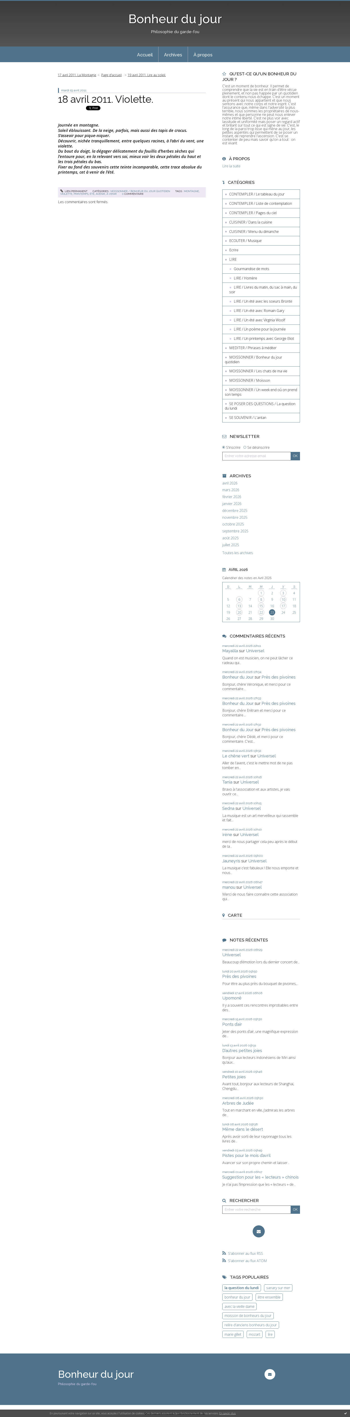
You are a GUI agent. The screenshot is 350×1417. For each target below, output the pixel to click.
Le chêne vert (235, 756)
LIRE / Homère (245, 278)
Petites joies (234, 1077)
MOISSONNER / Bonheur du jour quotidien (140, 191)
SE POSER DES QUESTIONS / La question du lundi (260, 406)
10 (283, 599)
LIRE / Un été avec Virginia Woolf (259, 320)
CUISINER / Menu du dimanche (254, 231)
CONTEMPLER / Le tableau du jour (257, 194)
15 (261, 606)
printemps (81, 193)
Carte (235, 915)
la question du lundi (242, 1287)
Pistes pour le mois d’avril (246, 1155)
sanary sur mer (278, 1287)
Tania (227, 782)
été (92, 193)
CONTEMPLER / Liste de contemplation (260, 203)
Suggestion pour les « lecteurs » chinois (260, 1177)
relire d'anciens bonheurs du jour (251, 1325)
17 (283, 606)
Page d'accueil (111, 75)
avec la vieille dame (239, 1306)
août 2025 (230, 538)
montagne (191, 191)
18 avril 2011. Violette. (105, 99)
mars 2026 (230, 490)
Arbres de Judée (238, 1103)
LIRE (233, 259)
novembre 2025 (234, 517)
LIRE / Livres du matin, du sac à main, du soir (263, 289)
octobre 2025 (233, 524)
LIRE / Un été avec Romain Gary (259, 310)
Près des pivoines (279, 677)
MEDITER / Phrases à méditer (253, 347)
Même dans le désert (242, 1129)
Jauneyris (231, 861)
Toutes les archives (237, 553)
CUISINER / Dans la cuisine (250, 222)
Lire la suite (231, 166)
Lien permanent (74, 191)
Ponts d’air (232, 1024)
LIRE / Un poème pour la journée (260, 329)
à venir (111, 193)
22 (261, 612)
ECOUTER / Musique (245, 240)
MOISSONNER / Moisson (249, 380)
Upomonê (232, 998)
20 (239, 612)
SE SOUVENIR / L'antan (247, 417)
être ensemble (269, 1297)
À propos (203, 54)
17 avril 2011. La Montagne (77, 75)
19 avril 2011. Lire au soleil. (147, 75)
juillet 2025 (230, 545)
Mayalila (230, 650)
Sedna (228, 808)
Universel (255, 650)
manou (228, 887)
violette (66, 193)
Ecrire (233, 250)
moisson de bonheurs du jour (248, 1315)
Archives (173, 54)
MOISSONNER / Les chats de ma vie (258, 371)
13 (239, 606)
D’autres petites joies (242, 1050)
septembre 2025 (235, 531)
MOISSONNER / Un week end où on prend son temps (261, 392)
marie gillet (233, 1334)
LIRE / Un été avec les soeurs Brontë (263, 301)
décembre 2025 (234, 510)
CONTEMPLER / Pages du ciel (253, 212)
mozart (254, 1334)
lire (270, 1334)
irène (227, 834)
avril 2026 (230, 483)
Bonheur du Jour (238, 677)
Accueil (145, 54)
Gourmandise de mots (251, 268)
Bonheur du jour (175, 19)
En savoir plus (227, 1413)
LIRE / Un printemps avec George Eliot (264, 338)
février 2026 (231, 496)
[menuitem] (144, 54)
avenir (100, 193)
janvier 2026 (232, 503)
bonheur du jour (237, 1297)
